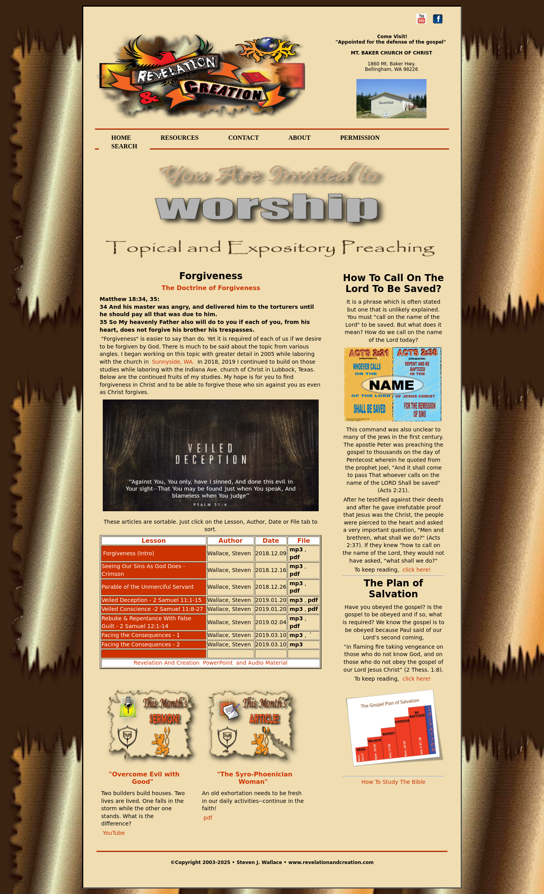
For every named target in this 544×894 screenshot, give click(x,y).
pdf (295, 557)
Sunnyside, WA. (172, 362)
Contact (243, 138)
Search (124, 146)
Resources (180, 138)
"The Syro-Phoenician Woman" (255, 778)
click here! (416, 570)
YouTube (114, 833)
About (299, 138)
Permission (359, 138)
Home (121, 138)
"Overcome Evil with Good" (144, 778)
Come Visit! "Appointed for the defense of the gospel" (390, 39)
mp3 (296, 549)
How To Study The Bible (393, 782)
